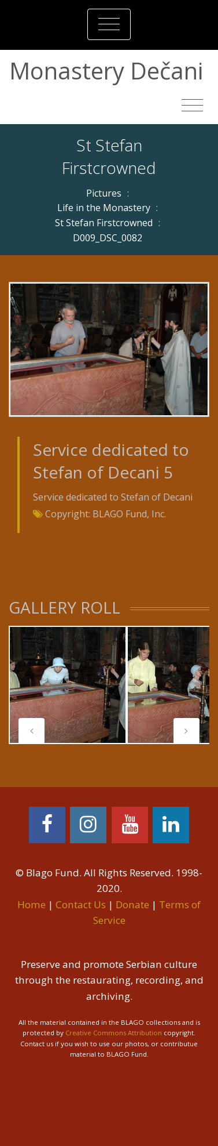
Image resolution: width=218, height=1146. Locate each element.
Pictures (103, 193)
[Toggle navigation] (109, 24)
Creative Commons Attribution (113, 1032)
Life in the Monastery (103, 207)
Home (31, 904)
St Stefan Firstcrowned (104, 222)
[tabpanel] (68, 685)
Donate (132, 904)
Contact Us (81, 904)
